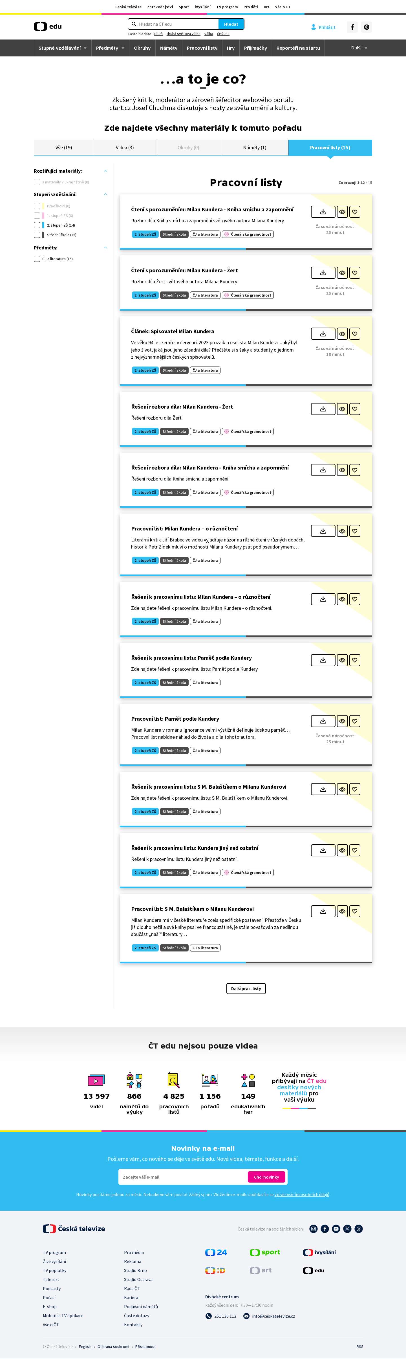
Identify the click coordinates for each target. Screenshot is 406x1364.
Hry (231, 48)
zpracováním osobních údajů (302, 1200)
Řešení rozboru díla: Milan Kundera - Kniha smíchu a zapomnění (210, 473)
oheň (158, 33)
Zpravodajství (160, 6)
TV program (227, 6)
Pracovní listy (202, 48)
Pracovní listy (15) (330, 150)
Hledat (231, 24)
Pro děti (251, 6)
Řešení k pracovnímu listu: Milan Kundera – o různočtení (200, 602)
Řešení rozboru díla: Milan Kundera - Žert (182, 412)
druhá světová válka (183, 33)
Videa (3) (125, 150)
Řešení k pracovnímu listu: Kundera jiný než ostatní (194, 853)
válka (208, 33)
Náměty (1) (254, 150)
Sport (184, 6)
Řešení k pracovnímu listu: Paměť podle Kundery (191, 663)
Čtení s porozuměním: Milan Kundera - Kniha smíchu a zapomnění (212, 214)
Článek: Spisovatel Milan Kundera (172, 336)
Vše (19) (64, 150)
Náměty (169, 48)
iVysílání (203, 6)
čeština (223, 33)
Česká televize (128, 6)
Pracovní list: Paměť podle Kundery (175, 724)
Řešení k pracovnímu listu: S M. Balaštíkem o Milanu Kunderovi (208, 792)
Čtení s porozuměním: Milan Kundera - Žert (184, 275)
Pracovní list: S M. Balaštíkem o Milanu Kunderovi (192, 914)
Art (267, 6)
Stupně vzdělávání (60, 48)
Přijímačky (255, 48)
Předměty (107, 48)
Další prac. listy (246, 994)
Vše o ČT (283, 6)
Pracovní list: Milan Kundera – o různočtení (184, 534)
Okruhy (142, 48)
